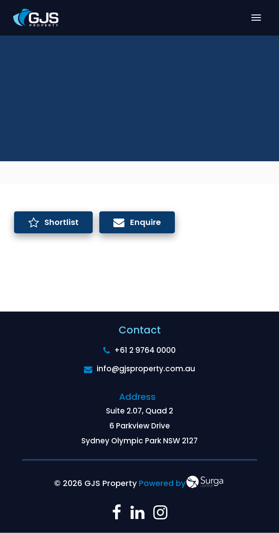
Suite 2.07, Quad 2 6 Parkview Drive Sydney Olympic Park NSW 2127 (139, 426)
